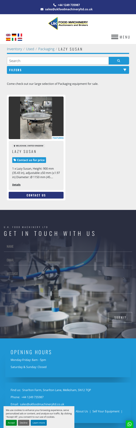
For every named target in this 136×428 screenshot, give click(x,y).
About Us (82, 411)
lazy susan (24, 151)
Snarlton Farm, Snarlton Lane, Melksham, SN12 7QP (56, 390)
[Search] (58, 61)
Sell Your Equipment (106, 411)
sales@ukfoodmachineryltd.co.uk (68, 9)
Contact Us (36, 195)
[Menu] (114, 37)
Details (16, 184)
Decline (23, 422)
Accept (11, 422)
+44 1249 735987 (68, 5)
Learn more (39, 422)
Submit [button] (120, 317)
